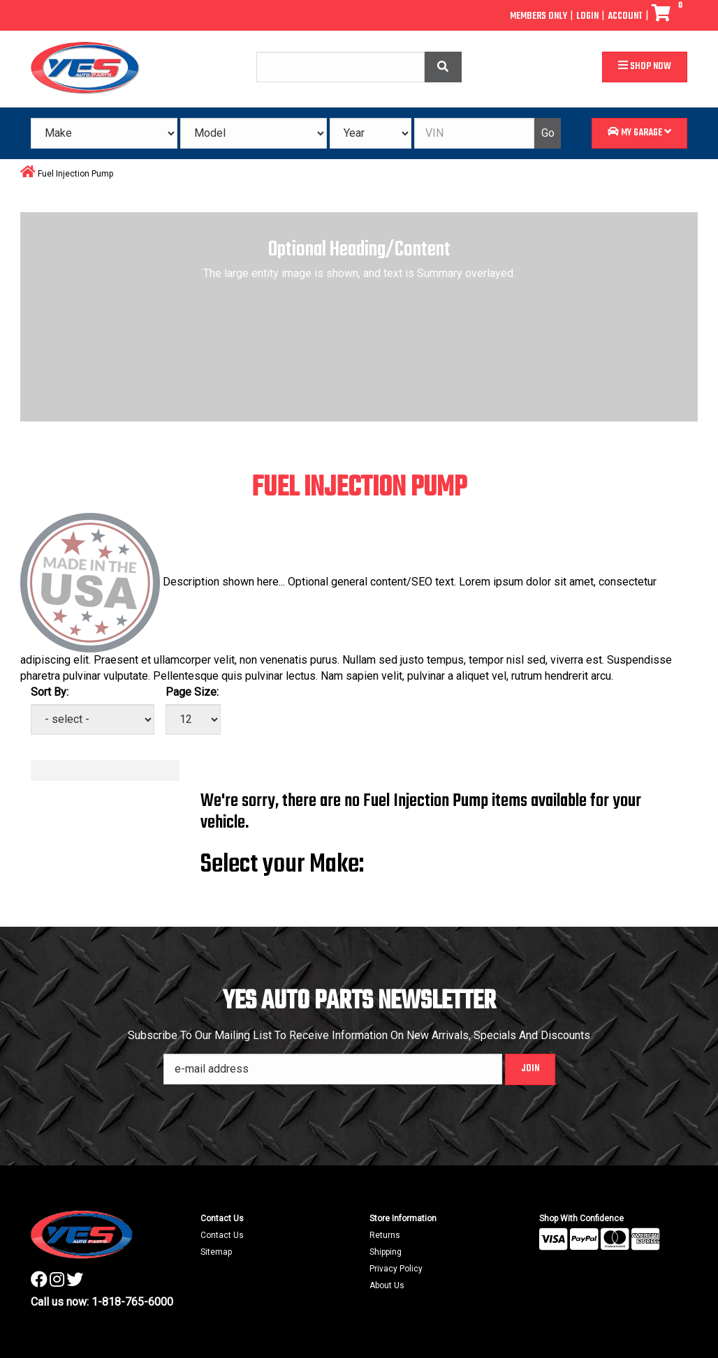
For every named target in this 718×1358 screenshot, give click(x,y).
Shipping (385, 1252)
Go (548, 133)
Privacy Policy (396, 1269)
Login (587, 16)
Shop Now (644, 67)
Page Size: (192, 692)
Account (625, 16)
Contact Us (222, 1235)
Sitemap (216, 1252)
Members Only (538, 16)
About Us (386, 1285)
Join (530, 1069)
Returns (384, 1235)
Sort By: (49, 692)
